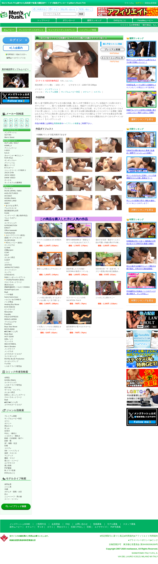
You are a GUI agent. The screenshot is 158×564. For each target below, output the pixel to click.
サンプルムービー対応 (13, 418)
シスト (7, 262)
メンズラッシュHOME (20, 524)
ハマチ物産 (8, 294)
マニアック (8, 455)
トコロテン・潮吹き (12, 436)
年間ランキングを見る (142, 300)
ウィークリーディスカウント (61, 30)
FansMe (7, 314)
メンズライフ (9, 349)
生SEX (7, 431)
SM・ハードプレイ (11, 451)
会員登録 (56, 524)
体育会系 (7, 484)
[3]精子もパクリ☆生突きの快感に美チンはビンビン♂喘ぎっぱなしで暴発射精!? (141, 112)
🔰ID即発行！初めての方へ (16, 54)
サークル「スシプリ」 (13, 390)
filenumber (8, 312)
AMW (6, 220)
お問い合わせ (68, 9)
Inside (6, 213)
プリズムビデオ (10, 322)
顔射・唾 (7, 441)
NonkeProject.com (11, 290)
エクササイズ (9, 463)
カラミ (7, 421)
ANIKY (7, 203)
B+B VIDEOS (9, 307)
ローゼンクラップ (11, 361)
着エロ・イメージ (11, 461)
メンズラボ (8, 351)
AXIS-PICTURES (11, 193)
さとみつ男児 (9, 257)
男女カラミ (8, 426)
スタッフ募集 (129, 524)
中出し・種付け (10, 433)
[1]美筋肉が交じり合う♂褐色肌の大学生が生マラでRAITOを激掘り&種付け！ (141, 243)
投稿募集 (97, 524)
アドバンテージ (10, 148)
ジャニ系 (7, 487)
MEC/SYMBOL (10, 344)
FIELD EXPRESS (11, 317)
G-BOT (7, 260)
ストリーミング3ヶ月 (112, 58)
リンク (155, 540)
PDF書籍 (7, 468)
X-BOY (7, 150)
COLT (6, 255)
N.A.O (6, 153)
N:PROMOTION (10, 225)
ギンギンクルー (10, 160)
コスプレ (7, 448)
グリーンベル (9, 163)
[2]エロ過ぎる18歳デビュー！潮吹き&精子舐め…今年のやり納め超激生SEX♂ (141, 268)
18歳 (6, 489)
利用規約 (129, 536)
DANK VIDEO (9, 178)
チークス (7, 180)
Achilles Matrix (10, 198)
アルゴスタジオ (10, 208)
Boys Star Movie (10, 327)
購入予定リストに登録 (112, 44)
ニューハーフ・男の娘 (13, 496)
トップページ (43, 20)
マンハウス (8, 341)
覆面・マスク (9, 458)
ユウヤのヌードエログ (13, 354)
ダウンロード (69, 20)
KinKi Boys (8, 158)
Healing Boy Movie (11, 304)
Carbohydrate (9, 233)
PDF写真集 (115, 527)
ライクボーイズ (10, 356)
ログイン (139, 3)
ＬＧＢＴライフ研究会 (13, 366)
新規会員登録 (150, 3)
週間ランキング (94, 20)
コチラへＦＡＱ (19, 58)
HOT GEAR (9, 336)
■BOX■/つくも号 (11, 331)
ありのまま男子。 (12, 205)
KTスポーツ (9, 168)
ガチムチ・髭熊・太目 (13, 492)
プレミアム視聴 (10, 416)
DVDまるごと (120, 20)
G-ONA (7, 248)
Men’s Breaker (10, 346)
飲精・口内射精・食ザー (14, 438)
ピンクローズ (9, 309)
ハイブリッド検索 (88, 30)
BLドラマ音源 (9, 470)
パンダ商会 (8, 302)
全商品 (7, 377)
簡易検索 (57, 123)
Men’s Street (9, 137)
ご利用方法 (39, 9)
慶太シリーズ (9, 165)
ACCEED (8, 196)
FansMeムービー (145, 20)
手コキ (7, 428)
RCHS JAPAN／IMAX (12, 191)
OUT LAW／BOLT (11, 143)
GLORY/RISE (9, 240)
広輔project (8, 250)
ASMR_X (8, 145)
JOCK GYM (9, 173)
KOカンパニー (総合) (13, 243)
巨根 (6, 446)
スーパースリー (10, 270)
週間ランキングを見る (142, 119)
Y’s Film (7, 364)
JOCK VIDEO (9, 175)
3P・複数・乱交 (10, 443)
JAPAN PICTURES (11, 267)
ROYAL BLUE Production (14, 359)
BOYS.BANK (9, 329)
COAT (6, 252)
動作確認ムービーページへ (16, 80)
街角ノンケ (8, 339)
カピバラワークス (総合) (14, 235)
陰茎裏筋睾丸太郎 (11, 211)
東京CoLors (9, 285)
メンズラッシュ (10, 132)
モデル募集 (112, 524)
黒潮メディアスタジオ (13, 238)
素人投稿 (7, 465)
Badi (6, 292)
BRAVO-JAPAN (10, 319)
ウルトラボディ (10, 218)
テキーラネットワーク (13, 282)
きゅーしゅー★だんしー (14, 155)
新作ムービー (16, 527)
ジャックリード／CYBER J (15, 170)
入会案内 (16, 48)
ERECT (7, 228)
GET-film (7, 135)
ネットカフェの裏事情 (13, 182)
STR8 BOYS (9, 275)
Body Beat (8, 334)
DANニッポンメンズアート (15, 277)
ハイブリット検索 (70, 123)
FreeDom (8, 324)
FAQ (68, 524)
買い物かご (85, 9)
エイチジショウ (10, 223)
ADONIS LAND (10, 201)
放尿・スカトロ (10, 453)
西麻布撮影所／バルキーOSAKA (17, 287)
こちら (70, 81)
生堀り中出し (77, 527)
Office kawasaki (10, 230)
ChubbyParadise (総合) (14, 280)
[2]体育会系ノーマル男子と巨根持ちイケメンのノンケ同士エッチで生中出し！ (141, 87)
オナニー (7, 423)
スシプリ (7, 272)
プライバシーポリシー (139, 540)
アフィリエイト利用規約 (146, 536)
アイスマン (8, 188)
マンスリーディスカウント (31, 30)
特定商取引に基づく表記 (112, 536)
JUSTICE (8, 265)
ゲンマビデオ (9, 245)
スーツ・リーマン (11, 499)
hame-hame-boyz (11, 297)
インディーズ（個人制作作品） (16, 215)
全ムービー (9, 30)
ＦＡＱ (53, 9)
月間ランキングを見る (142, 210)
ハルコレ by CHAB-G (12, 299)
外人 (6, 494)
